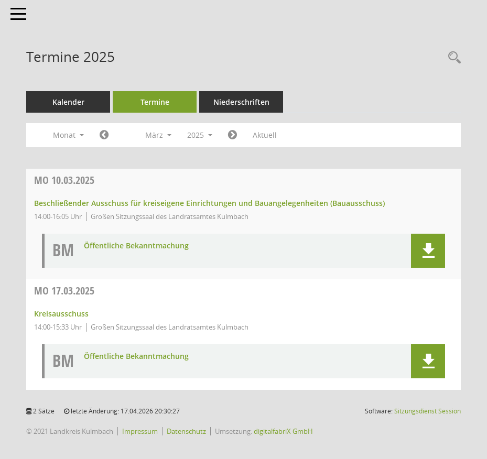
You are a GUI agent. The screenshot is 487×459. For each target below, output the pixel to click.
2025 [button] (199, 135)
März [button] (158, 135)
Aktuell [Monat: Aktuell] (265, 135)
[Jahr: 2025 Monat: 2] (104, 135)
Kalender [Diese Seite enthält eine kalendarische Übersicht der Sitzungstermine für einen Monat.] (68, 102)
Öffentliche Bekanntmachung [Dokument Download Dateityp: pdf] (136, 246)
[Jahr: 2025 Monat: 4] (232, 135)
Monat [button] (68, 135)
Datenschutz (186, 431)
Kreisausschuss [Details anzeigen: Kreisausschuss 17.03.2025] (61, 314)
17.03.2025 (64, 290)
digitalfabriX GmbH (283, 431)
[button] (428, 251)
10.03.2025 (64, 180)
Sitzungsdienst (427, 411)
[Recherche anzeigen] (452, 58)
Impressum (140, 431)
